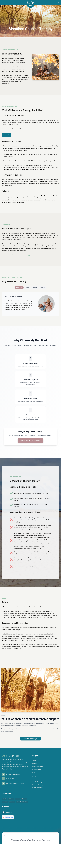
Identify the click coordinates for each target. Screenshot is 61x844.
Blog (33, 739)
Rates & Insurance (37, 733)
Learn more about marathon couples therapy (17, 255)
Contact (34, 730)
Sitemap (46, 832)
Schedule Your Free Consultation (30, 407)
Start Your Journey (30, 705)
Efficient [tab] (35, 287)
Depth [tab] (27, 287)
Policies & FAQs (36, 736)
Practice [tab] (43, 287)
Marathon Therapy (37, 754)
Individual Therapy (37, 751)
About (34, 727)
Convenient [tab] (19, 287)
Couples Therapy (37, 748)
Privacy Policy (54, 832)
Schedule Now (6, 135)
